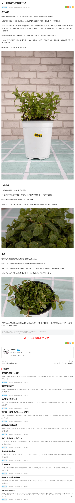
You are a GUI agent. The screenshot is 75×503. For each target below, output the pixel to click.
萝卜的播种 (5, 464)
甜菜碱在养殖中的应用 (10, 373)
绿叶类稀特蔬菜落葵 (9, 425)
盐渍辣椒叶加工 (7, 386)
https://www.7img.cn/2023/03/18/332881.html (22, 333)
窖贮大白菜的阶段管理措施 (11, 438)
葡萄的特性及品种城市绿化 (9, 363)
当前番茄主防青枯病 (9, 399)
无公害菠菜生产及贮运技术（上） (64, 363)
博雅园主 (11, 7)
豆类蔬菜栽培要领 (8, 490)
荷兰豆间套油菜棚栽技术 (11, 477)
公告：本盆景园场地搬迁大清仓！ (37, 338)
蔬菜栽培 (4, 7)
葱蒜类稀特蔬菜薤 (8, 451)
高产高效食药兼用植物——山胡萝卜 (15, 412)
